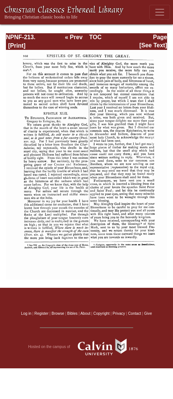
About (85, 313)
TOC (95, 37)
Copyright (101, 313)
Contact (134, 313)
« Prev (74, 37)
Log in (26, 313)
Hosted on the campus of (86, 347)
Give (148, 313)
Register (41, 313)
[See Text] (153, 45)
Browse (58, 313)
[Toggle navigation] (159, 12)
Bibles (72, 313)
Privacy (119, 313)
